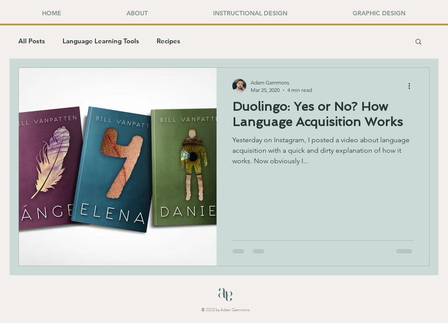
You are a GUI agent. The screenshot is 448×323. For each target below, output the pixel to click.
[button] (418, 42)
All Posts (31, 41)
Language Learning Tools (101, 41)
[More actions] (412, 86)
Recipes (168, 41)
